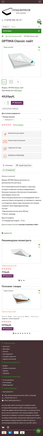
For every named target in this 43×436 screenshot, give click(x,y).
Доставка (6, 349)
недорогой (8, 233)
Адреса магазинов (9, 359)
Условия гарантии (9, 356)
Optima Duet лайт (9, 312)
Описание (8, 165)
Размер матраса (9, 117)
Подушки (5, 373)
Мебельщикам (7, 385)
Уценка (5, 371)
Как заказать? (7, 354)
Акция (4, 366)
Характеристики (23, 165)
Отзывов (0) (9, 170)
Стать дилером (8, 380)
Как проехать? (7, 392)
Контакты (6, 346)
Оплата (5, 351)
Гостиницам (6, 382)
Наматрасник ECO (9, 266)
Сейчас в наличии (9, 368)
